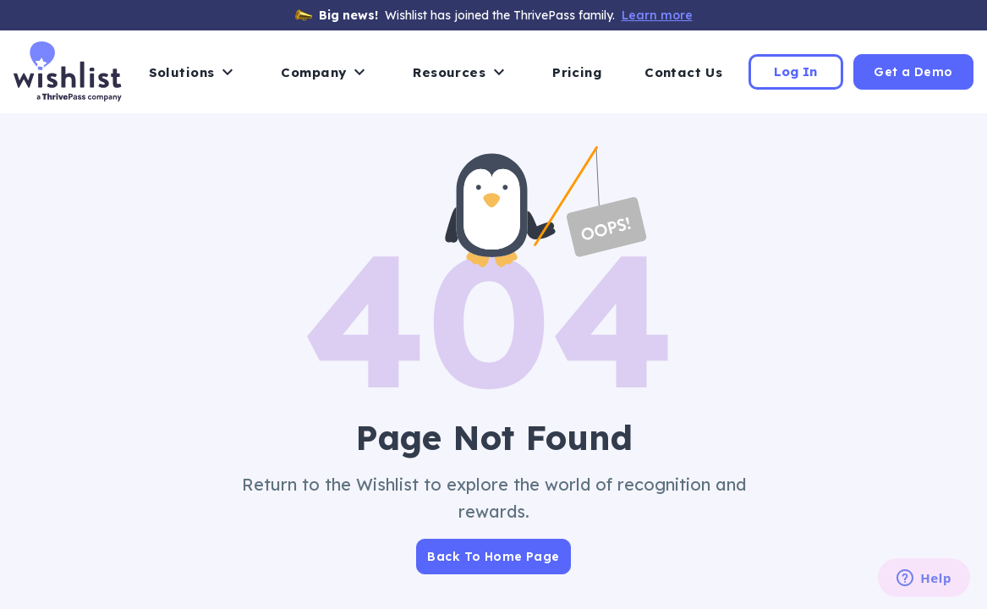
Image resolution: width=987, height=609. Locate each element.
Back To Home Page (493, 556)
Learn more (657, 15)
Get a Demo (913, 72)
